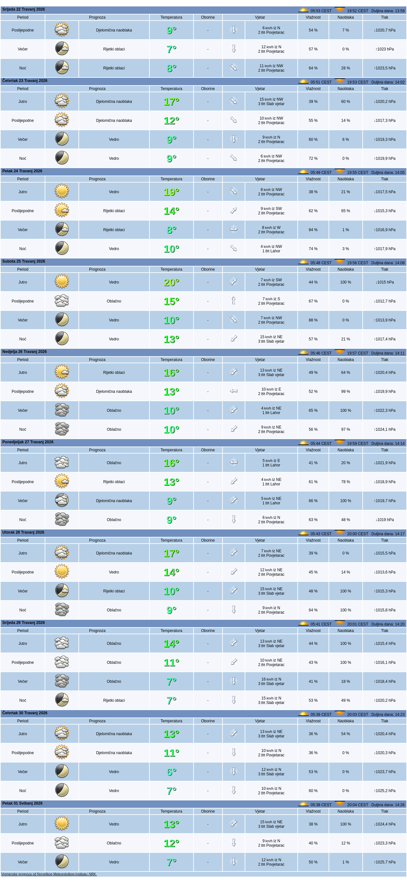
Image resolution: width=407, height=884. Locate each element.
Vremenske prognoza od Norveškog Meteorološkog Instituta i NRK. (49, 874)
